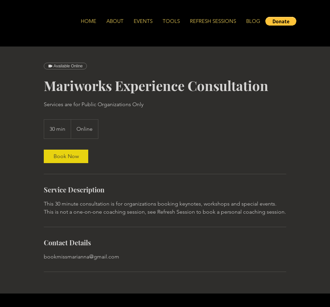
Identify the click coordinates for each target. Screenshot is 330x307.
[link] (66, 156)
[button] (280, 21)
